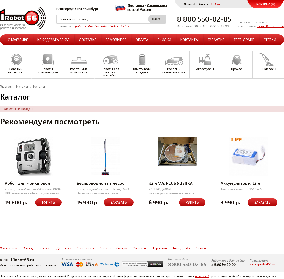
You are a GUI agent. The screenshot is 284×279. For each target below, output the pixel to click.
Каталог (22, 86)
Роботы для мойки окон (79, 62)
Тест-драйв (244, 40)
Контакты (189, 40)
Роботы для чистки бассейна (110, 64)
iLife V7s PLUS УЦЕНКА (171, 183)
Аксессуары (205, 61)
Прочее (236, 61)
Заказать (119, 202)
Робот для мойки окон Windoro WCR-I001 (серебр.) (32, 186)
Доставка (87, 40)
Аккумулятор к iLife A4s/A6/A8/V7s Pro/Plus (245, 186)
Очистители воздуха (142, 62)
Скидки (164, 40)
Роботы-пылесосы (15, 62)
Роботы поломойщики (47, 62)
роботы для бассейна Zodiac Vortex (102, 26)
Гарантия (216, 40)
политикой (202, 276)
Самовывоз (116, 40)
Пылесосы (268, 61)
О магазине (18, 40)
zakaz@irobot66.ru (270, 26)
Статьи (270, 40)
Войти (215, 4)
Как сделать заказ (53, 40)
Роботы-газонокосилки (173, 62)
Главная (6, 86)
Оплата (142, 40)
